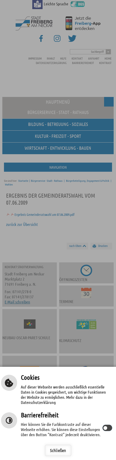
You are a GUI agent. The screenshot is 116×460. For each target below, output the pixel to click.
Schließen (58, 450)
